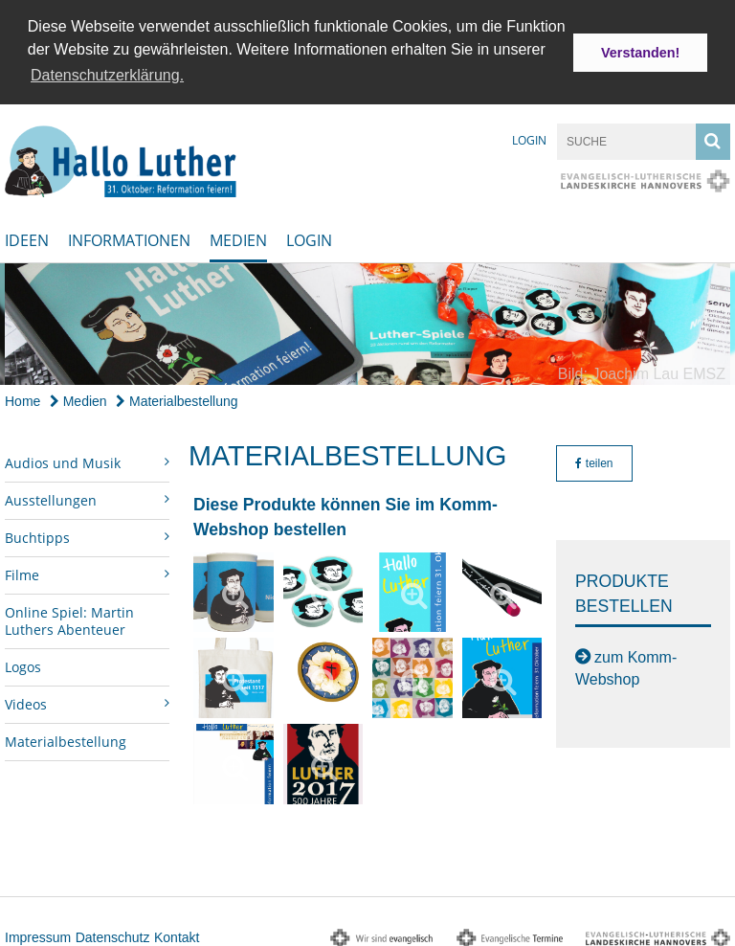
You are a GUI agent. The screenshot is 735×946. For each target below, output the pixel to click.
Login (529, 137)
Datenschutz (113, 933)
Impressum (38, 933)
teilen (593, 459)
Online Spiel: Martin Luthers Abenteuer (69, 617)
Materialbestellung (177, 397)
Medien (238, 237)
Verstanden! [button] (640, 52)
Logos (23, 663)
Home (22, 397)
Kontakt (176, 933)
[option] (367, 320)
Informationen (129, 237)
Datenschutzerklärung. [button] (107, 75)
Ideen (27, 237)
